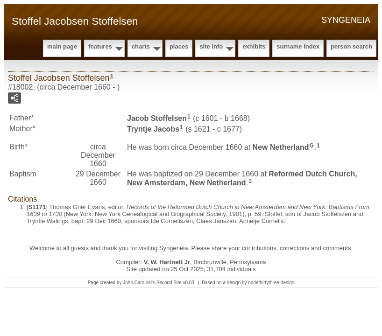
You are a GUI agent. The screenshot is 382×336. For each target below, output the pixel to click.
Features (100, 46)
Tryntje (153, 129)
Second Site (169, 282)
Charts (141, 46)
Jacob (157, 118)
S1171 (37, 206)
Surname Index (297, 46)
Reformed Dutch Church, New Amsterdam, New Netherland (242, 178)
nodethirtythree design (271, 282)
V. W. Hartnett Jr (167, 262)
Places (179, 46)
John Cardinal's (139, 282)
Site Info (211, 46)
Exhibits (253, 46)
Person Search (351, 46)
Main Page (62, 46)
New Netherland (281, 147)
